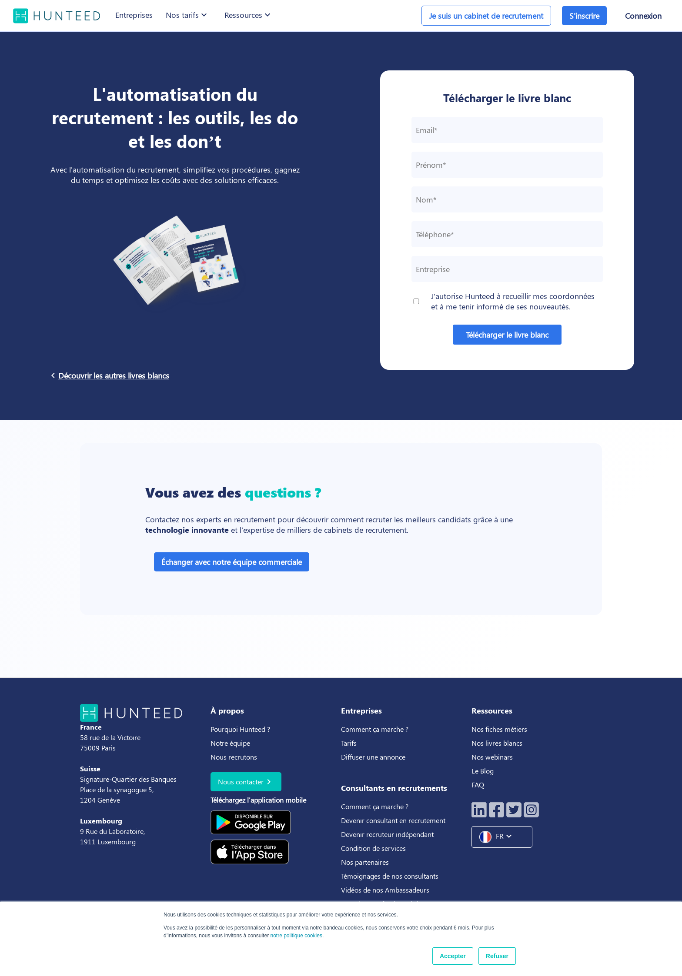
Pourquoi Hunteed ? (240, 729)
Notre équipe (230, 742)
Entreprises (134, 15)
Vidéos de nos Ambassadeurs (385, 889)
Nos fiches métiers (499, 729)
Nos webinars (492, 756)
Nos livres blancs (497, 742)
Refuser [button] (497, 956)
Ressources (248, 15)
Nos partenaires (365, 861)
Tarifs (349, 742)
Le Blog (483, 770)
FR (498, 837)
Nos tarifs (187, 15)
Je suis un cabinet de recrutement (486, 15)
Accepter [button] (453, 956)
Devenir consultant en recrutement (393, 820)
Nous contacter (246, 782)
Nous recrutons (234, 756)
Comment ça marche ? (374, 729)
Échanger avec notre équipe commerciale (231, 562)
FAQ (477, 784)
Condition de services (373, 848)
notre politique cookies (296, 936)
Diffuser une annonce (373, 756)
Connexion (643, 15)
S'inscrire (584, 15)
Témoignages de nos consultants (389, 875)
